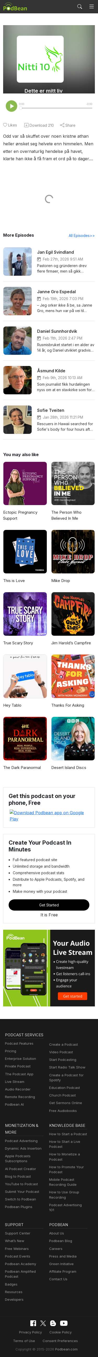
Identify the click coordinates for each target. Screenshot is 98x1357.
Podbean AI (14, 1100)
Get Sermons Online (64, 1092)
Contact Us (57, 1266)
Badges (11, 1271)
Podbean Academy (19, 1250)
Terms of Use (74, 1319)
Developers (13, 1286)
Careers (55, 1235)
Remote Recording (19, 1092)
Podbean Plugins (18, 1196)
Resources (13, 1278)
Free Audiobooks (62, 1099)
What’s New (14, 1227)
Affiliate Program (61, 1258)
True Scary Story (17, 643)
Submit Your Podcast (21, 1181)
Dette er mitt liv (43, 91)
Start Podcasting (61, 1048)
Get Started (49, 893)
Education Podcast (63, 1076)
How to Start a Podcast (66, 1124)
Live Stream (14, 1077)
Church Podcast (61, 1084)
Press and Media (62, 1243)
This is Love (13, 581)
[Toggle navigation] (91, 6)
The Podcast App (18, 1070)
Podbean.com (64, 1335)
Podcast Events (17, 1243)
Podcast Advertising (20, 1130)
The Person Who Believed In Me (66, 516)
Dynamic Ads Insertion (22, 1138)
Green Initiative (60, 1250)
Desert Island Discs (68, 768)
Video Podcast (60, 1041)
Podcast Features (18, 1039)
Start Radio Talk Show (66, 1056)
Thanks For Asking (67, 706)
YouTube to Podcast (20, 1174)
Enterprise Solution (19, 1054)
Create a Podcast (62, 1033)
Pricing (10, 1047)
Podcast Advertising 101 (67, 1195)
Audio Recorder (17, 1085)
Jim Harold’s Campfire (70, 643)
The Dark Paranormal (22, 768)
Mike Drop (60, 581)
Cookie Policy (46, 1319)
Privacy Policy (17, 1319)
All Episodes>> (83, 236)
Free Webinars (16, 1235)
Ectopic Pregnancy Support (19, 516)
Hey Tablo (11, 706)
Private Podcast (17, 1062)
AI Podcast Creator (19, 1158)
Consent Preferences (45, 1327)
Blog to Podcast (17, 1166)
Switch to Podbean (19, 1189)
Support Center (16, 1220)
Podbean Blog (60, 1227)
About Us (56, 1220)
